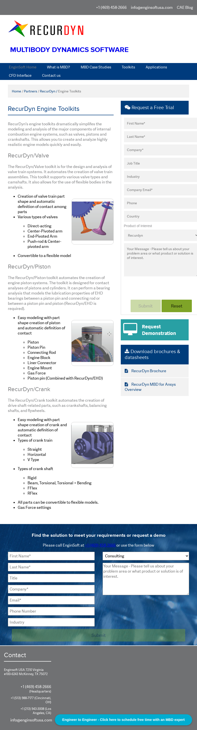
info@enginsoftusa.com (152, 7)
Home (16, 91)
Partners (30, 91)
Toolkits (128, 67)
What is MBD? (58, 67)
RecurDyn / (48, 91)
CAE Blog (185, 7)
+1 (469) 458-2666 (111, 7)
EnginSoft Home (22, 67)
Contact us (51, 75)
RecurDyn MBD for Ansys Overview (150, 387)
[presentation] (140, 607)
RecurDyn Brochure (145, 370)
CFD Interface (20, 75)
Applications (156, 67)
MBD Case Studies (96, 67)
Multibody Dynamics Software (69, 50)
